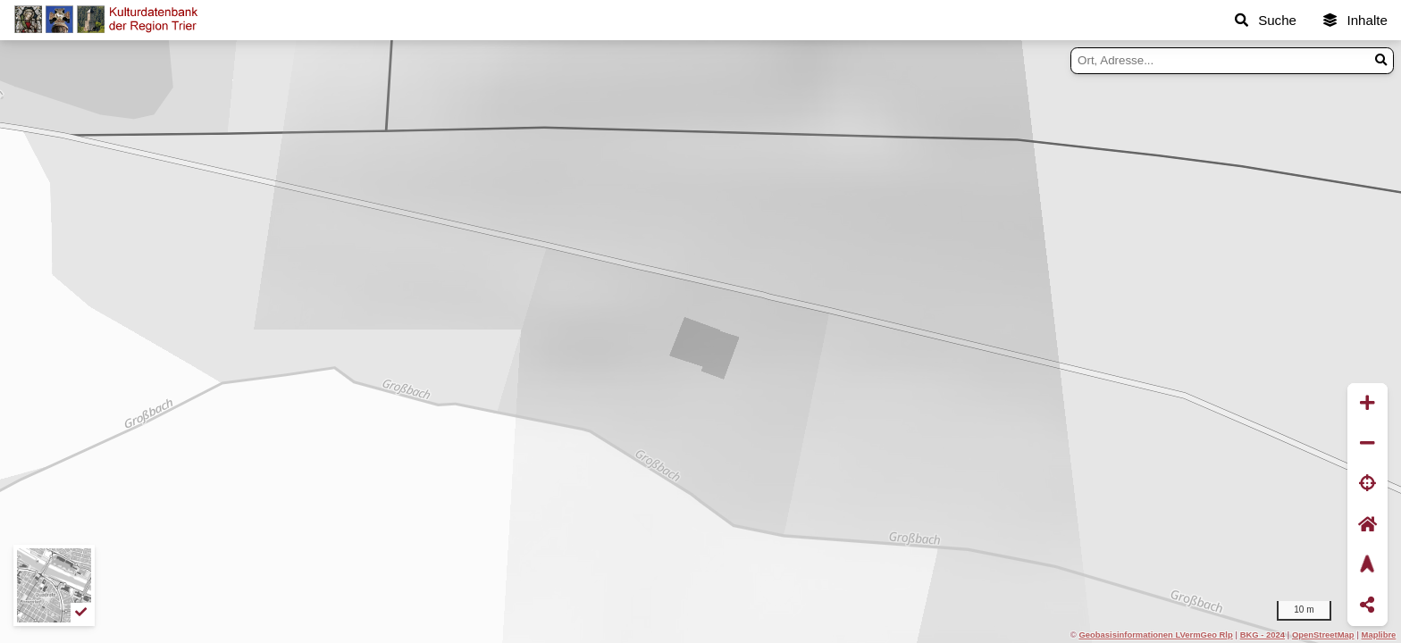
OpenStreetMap (1323, 634)
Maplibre (1379, 634)
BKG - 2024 (1262, 634)
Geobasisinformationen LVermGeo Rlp (1155, 634)
